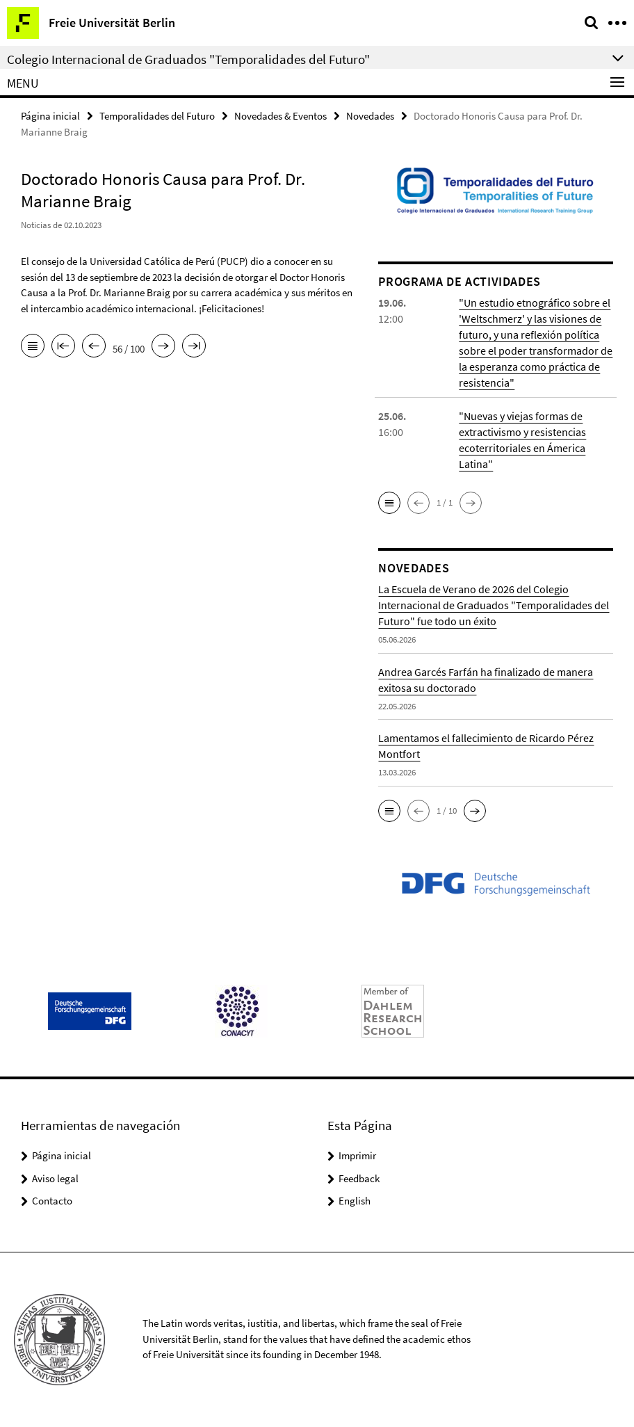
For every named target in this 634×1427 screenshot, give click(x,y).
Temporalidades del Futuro (157, 115)
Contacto (52, 1200)
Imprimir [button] (357, 1155)
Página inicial (50, 115)
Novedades (370, 115)
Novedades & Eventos (280, 115)
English (355, 1200)
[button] (389, 503)
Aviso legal (55, 1178)
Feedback (359, 1178)
